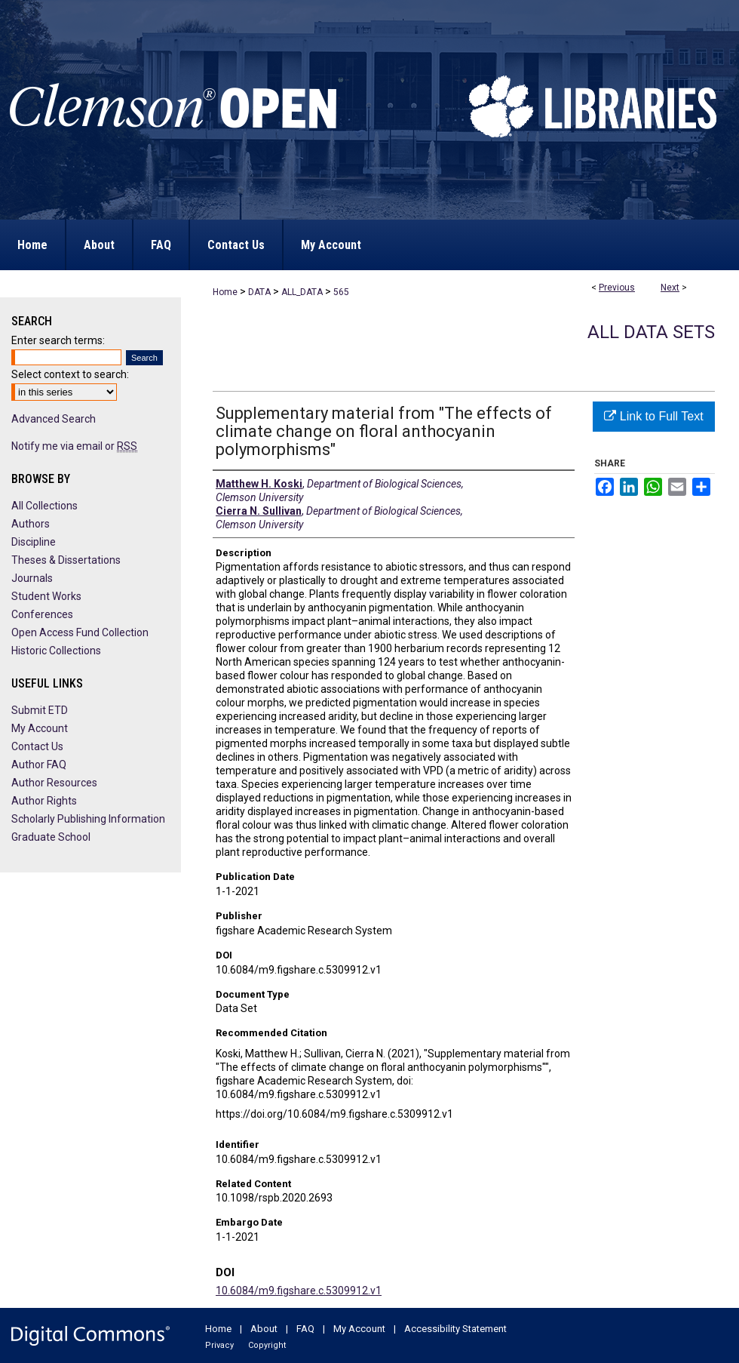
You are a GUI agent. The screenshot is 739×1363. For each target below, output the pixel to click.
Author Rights (44, 801)
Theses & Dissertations (66, 560)
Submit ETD (39, 710)
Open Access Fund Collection (80, 632)
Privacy (219, 1345)
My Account (39, 728)
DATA (259, 292)
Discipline (33, 542)
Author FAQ (38, 764)
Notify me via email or (74, 446)
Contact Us (37, 746)
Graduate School (50, 837)
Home (225, 292)
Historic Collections (56, 651)
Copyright (267, 1345)
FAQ (305, 1328)
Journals (32, 578)
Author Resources (54, 783)
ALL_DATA (302, 292)
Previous (617, 287)
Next (670, 287)
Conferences (42, 614)
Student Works (46, 596)
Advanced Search (53, 419)
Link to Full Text (653, 416)
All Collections (44, 506)
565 (341, 292)
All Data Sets (651, 332)
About (264, 1328)
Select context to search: (70, 374)
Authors (30, 524)
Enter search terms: (58, 340)
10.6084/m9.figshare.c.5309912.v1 (299, 1291)
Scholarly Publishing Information (88, 819)
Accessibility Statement (455, 1328)
